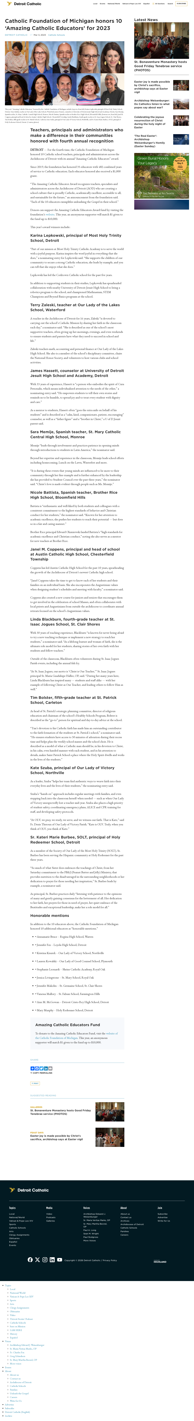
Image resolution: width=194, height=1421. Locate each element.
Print (35, 1083)
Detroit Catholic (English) (17, 1413)
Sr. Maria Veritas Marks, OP (95, 1222)
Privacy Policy (110, 1261)
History (13, 1335)
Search (170, 4)
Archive (9, 1416)
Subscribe (181, 3)
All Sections (158, 4)
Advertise (163, 1218)
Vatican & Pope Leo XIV (131, 4)
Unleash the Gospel (19, 1394)
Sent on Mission (17, 1327)
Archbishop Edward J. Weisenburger (94, 1215)
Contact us (126, 1218)
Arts (11, 1232)
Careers (124, 1236)
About (8, 1372)
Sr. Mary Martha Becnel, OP (95, 1228)
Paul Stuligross (91, 1241)
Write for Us (164, 1221)
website (50, 214)
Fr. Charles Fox (17, 1353)
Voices (8, 1342)
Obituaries (14, 1239)
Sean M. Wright (91, 1237)
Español (146, 4)
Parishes (125, 1232)
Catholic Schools (57, 35)
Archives (125, 1221)
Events (102, 4)
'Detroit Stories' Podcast (21, 1320)
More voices (16, 1364)
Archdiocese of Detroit (132, 1225)
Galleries (50, 1221)
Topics (8, 1286)
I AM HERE (16, 1331)
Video (49, 1214)
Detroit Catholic (16, 35)
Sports (12, 1225)
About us (125, 1214)
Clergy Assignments (19, 1236)
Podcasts (51, 1218)
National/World (114, 4)
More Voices (89, 1244)
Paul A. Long (89, 1234)
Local (95, 4)
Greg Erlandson (17, 1357)
